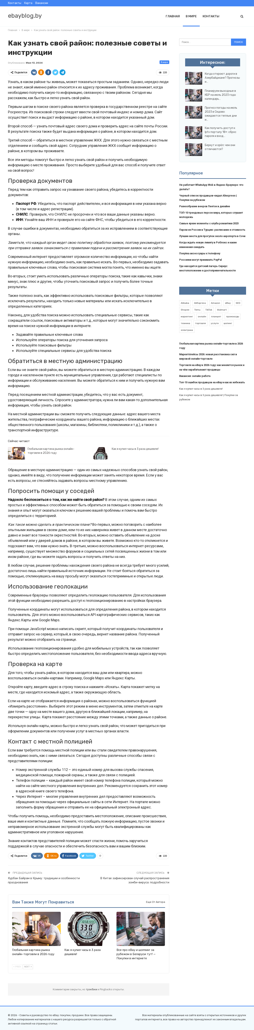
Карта (28, 3)
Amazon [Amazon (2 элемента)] (215, 303)
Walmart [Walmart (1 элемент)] (222, 309)
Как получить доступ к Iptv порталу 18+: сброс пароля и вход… (220, 132)
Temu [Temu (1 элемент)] (197, 309)
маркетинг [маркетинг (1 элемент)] (187, 316)
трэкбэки (92, 989)
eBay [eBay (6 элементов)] (228, 303)
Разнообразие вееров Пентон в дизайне (204, 206)
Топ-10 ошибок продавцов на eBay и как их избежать (212, 382)
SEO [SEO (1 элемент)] (238, 303)
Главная (173, 16)
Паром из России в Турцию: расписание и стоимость (212, 229)
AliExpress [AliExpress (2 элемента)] (200, 303)
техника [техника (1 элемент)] (185, 323)
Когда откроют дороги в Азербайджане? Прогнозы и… (222, 77)
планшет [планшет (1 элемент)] (216, 316)
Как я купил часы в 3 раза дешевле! (135, 449)
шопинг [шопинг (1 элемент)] (228, 323)
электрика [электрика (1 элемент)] (187, 330)
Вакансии (41, 3)
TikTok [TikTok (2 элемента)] (208, 309)
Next (28, 966)
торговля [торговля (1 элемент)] (200, 323)
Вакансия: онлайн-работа (194, 376)
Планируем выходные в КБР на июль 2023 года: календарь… (220, 95)
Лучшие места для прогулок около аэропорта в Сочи (212, 236)
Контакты (14, 3)
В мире (191, 16)
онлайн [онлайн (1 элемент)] (202, 316)
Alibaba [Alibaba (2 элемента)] (185, 303)
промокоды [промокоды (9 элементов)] (232, 316)
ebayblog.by (25, 15)
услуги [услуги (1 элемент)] (215, 323)
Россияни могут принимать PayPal (200, 259)
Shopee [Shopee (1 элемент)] (185, 309)
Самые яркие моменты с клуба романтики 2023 (209, 223)
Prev (17, 966)
